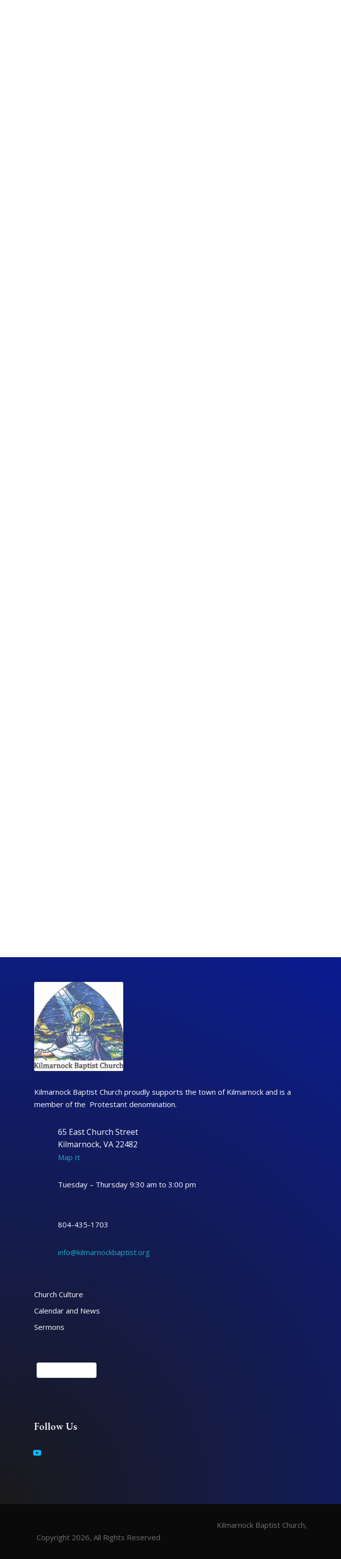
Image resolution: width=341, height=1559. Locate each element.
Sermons (49, 1327)
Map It (69, 1157)
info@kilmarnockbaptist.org (104, 1252)
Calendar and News (67, 1310)
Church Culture (58, 1294)
